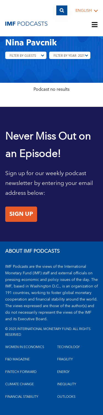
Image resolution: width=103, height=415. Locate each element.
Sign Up (21, 214)
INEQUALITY (66, 384)
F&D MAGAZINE (17, 359)
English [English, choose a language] (84, 11)
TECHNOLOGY (68, 347)
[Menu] (95, 25)
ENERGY (63, 372)
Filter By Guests (23, 55)
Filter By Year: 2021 (69, 55)
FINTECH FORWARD (21, 372)
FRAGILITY (65, 359)
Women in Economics (24, 347)
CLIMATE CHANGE (19, 384)
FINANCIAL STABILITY (21, 397)
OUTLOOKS (66, 397)
